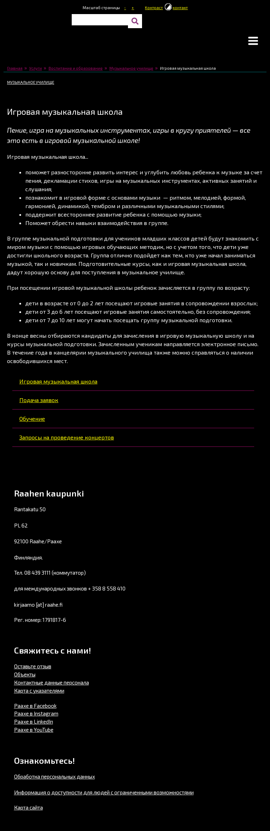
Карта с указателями (39, 690)
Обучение (32, 418)
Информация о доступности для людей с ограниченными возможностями (104, 792)
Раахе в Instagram (36, 713)
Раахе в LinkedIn (33, 721)
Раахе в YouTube (33, 729)
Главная (14, 68)
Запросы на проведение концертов (66, 437)
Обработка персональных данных (54, 776)
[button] (253, 41)
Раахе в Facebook (35, 705)
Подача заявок (38, 399)
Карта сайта (28, 807)
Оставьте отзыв (32, 666)
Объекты (25, 674)
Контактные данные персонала (51, 682)
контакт (180, 7)
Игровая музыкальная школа (58, 381)
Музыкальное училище (131, 68)
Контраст (154, 7)
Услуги (35, 68)
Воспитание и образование (76, 68)
